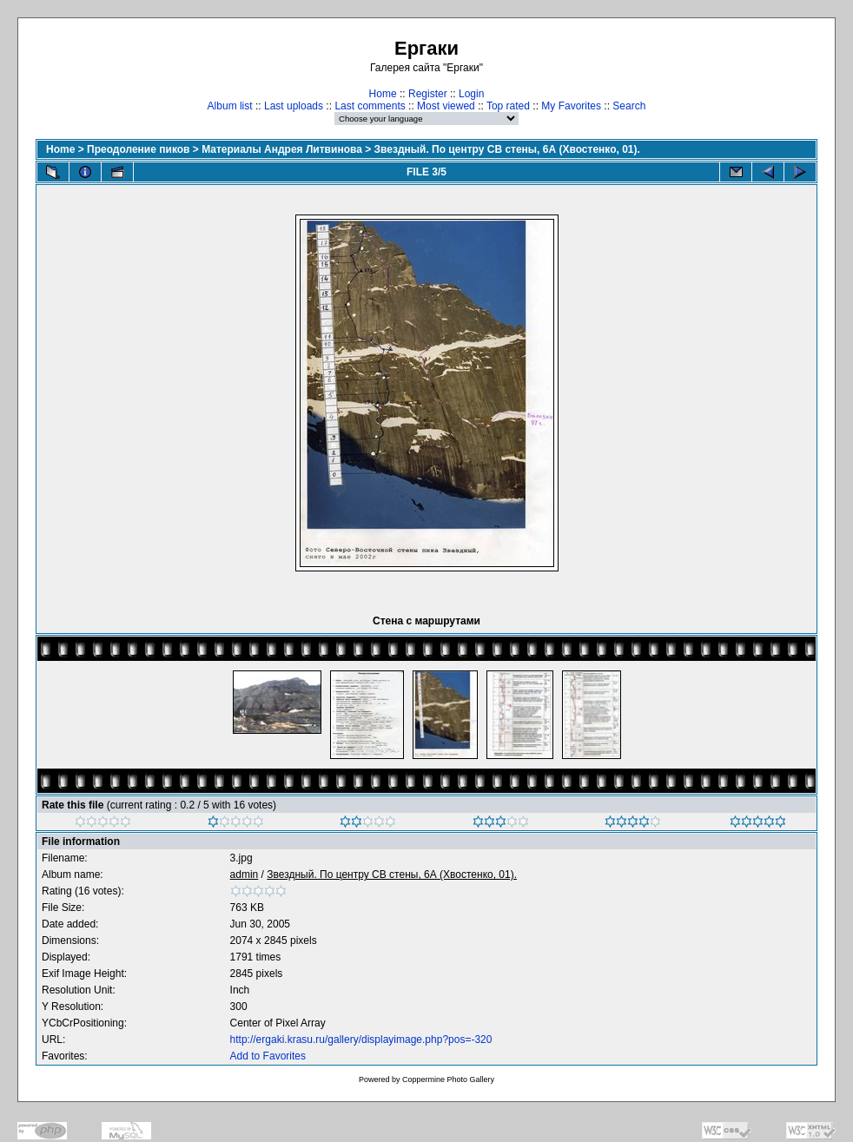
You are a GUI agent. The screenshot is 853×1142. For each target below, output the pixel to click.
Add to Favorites (268, 1056)
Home (383, 94)
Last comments (369, 106)
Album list (230, 106)
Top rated (508, 106)
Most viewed (446, 106)
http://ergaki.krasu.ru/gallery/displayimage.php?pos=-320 (361, 1039)
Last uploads (293, 106)
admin (244, 874)
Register (427, 94)
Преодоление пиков (138, 149)
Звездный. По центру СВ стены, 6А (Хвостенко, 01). (507, 149)
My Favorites (571, 106)
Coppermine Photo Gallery (448, 1079)
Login (471, 94)
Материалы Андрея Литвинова (282, 149)
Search (628, 106)
